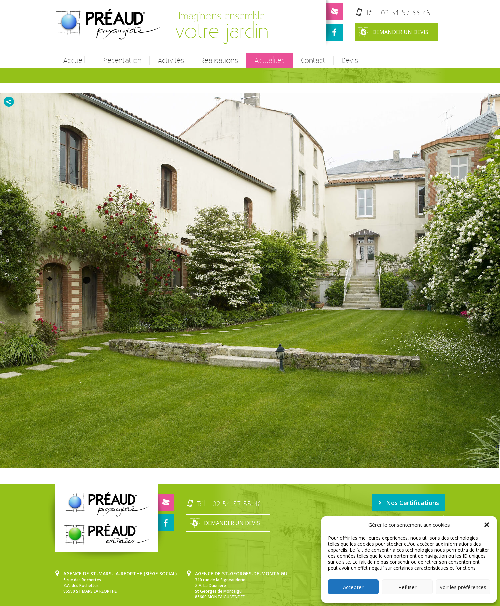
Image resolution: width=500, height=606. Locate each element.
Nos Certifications (409, 502)
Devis (348, 60)
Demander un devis (393, 32)
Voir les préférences (463, 587)
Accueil (74, 60)
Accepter (353, 587)
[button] (486, 524)
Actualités (268, 60)
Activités (170, 60)
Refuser (407, 587)
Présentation (121, 60)
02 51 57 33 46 (406, 12)
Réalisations (218, 60)
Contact (312, 60)
